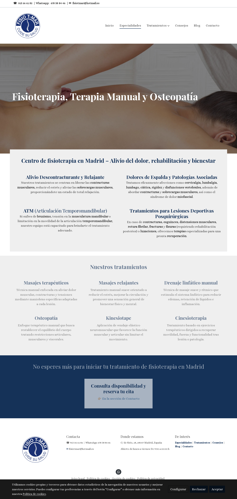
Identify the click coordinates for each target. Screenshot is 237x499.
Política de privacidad (150, 478)
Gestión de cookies (123, 478)
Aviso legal (78, 478)
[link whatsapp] (118, 471)
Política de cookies (98, 478)
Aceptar (217, 489)
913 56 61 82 (25, 3)
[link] (27, 25)
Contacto (188, 446)
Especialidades (183, 442)
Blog (178, 446)
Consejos (217, 442)
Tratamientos (202, 442)
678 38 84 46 (58, 3)
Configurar (178, 489)
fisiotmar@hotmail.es (85, 3)
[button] (158, 25)
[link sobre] (37, 449)
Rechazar (199, 489)
